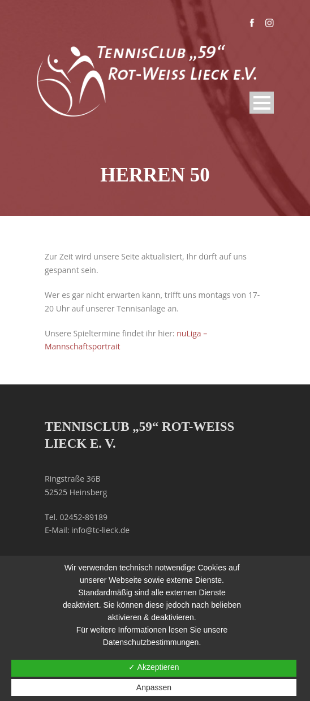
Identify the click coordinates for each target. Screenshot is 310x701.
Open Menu (261, 103)
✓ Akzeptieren (153, 667)
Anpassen (153, 687)
